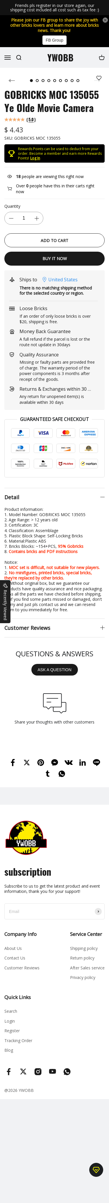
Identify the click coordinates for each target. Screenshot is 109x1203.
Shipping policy (84, 953)
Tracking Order (18, 1046)
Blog (8, 1055)
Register (12, 1036)
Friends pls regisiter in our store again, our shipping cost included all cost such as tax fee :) (54, 7)
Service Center (86, 939)
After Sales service (87, 973)
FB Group (54, 40)
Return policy (82, 963)
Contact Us (14, 963)
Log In (35, 163)
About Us (13, 953)
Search (10, 1016)
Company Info (20, 939)
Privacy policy (82, 982)
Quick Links (17, 1002)
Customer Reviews (22, 973)
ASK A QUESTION (54, 675)
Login (9, 1026)
